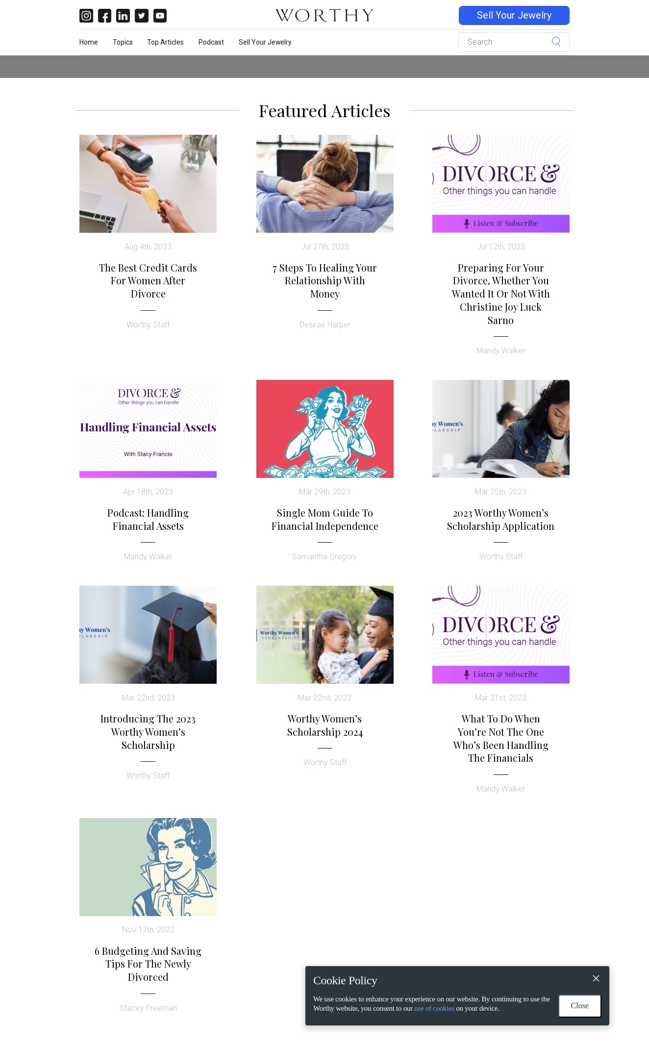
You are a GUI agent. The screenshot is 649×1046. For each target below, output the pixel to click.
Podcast (211, 42)
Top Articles (165, 42)
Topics (123, 42)
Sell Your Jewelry (514, 15)
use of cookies (434, 1008)
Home (88, 42)
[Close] (595, 980)
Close (580, 1005)
